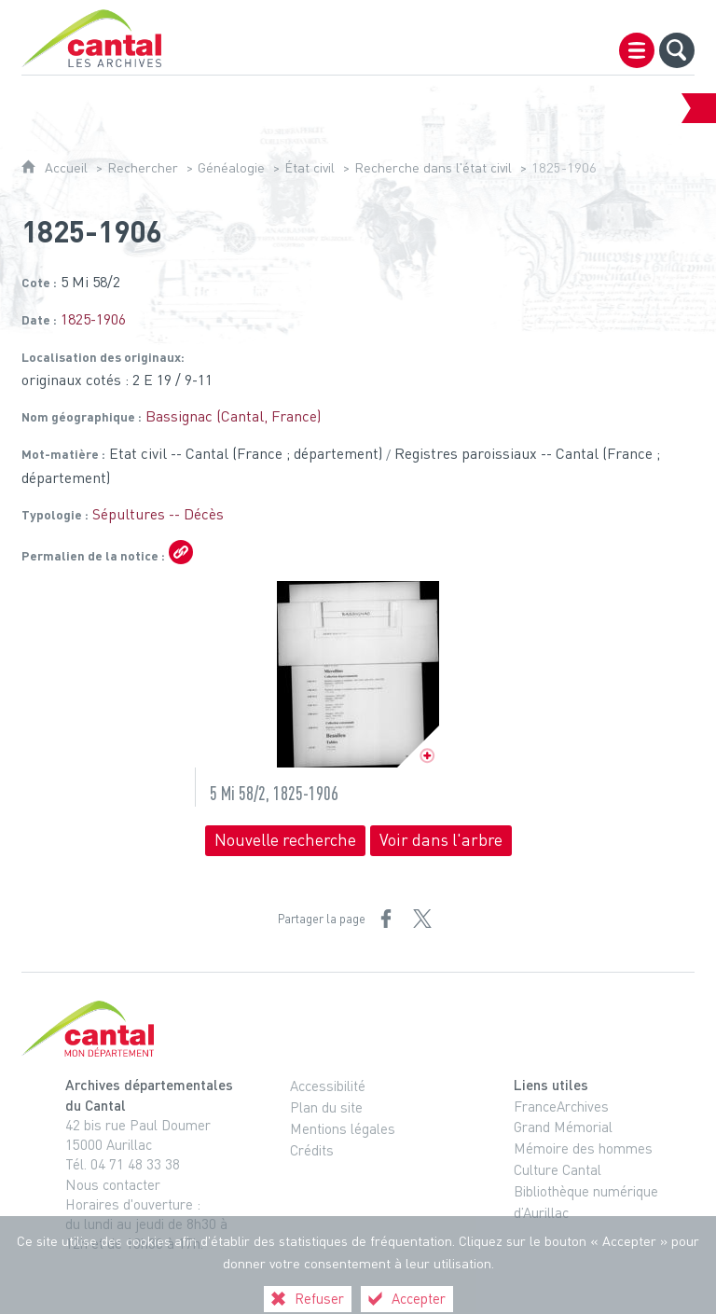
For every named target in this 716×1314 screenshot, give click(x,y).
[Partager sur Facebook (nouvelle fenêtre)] (386, 918)
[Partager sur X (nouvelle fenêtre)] (422, 918)
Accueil (66, 167)
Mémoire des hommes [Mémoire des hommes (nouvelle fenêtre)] (583, 1148)
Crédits (312, 1149)
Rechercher (142, 167)
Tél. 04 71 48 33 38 (122, 1163)
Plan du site (326, 1107)
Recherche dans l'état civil (433, 167)
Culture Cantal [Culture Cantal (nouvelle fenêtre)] (557, 1169)
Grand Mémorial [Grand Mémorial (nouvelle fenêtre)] (563, 1126)
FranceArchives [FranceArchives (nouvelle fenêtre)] (561, 1106)
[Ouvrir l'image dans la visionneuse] (358, 674)
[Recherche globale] (677, 50)
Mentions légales (342, 1128)
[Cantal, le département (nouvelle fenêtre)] (358, 1029)
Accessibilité (327, 1085)
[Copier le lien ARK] (181, 552)
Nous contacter (112, 1184)
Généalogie (231, 167)
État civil (309, 167)
